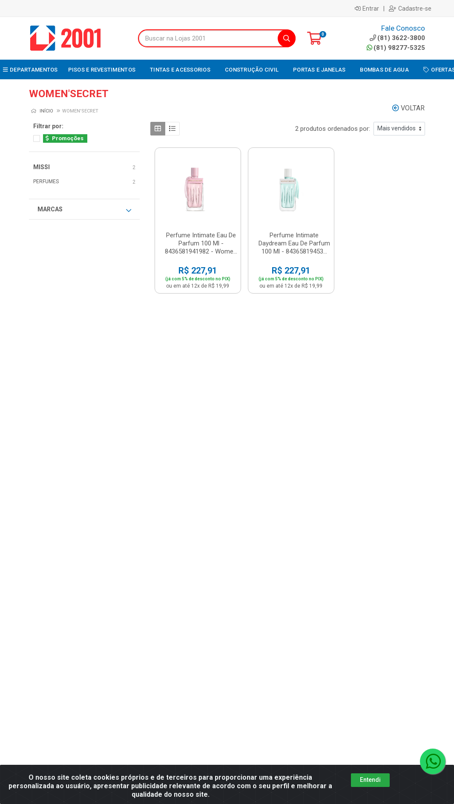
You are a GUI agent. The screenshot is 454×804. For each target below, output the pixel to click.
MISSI (41, 167)
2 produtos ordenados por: (332, 129)
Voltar (408, 108)
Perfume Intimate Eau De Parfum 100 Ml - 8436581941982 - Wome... (201, 243)
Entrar (367, 9)
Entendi (370, 779)
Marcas (84, 209)
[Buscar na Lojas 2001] (208, 38)
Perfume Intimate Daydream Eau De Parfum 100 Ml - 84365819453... (294, 243)
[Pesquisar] (287, 38)
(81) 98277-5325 (396, 48)
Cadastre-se (410, 9)
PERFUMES (46, 181)
